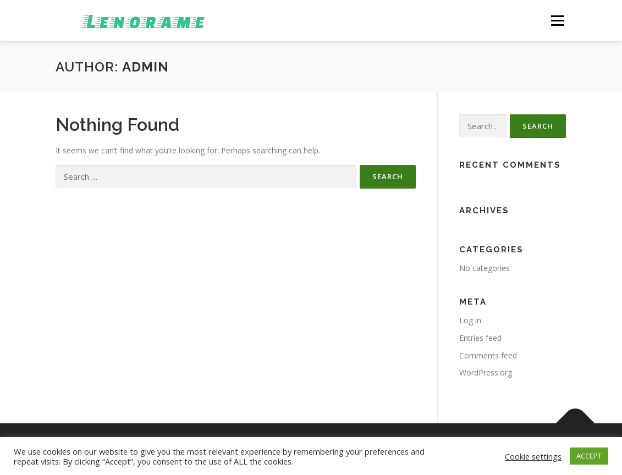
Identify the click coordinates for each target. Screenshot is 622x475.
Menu (557, 20)
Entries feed (480, 338)
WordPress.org (485, 372)
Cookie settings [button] (533, 456)
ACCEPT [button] (589, 456)
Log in (470, 320)
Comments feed (488, 355)
